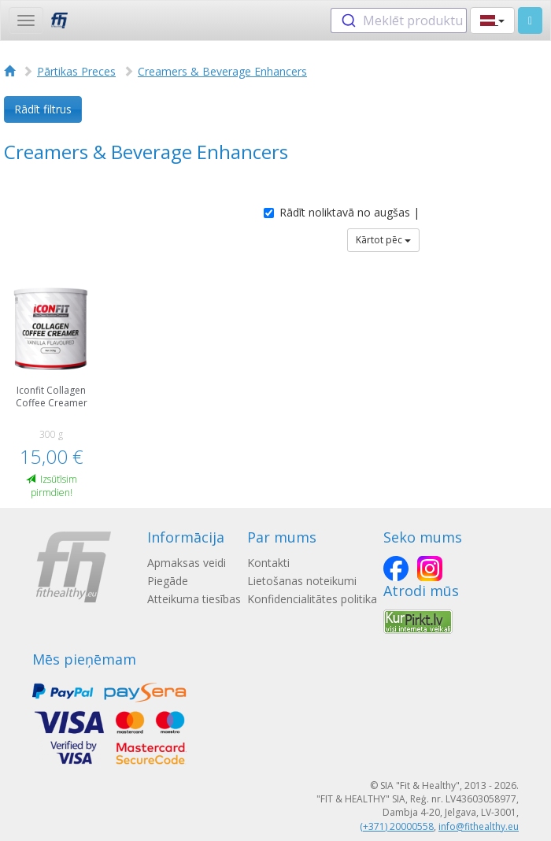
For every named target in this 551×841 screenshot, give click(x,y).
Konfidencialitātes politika (312, 598)
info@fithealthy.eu (478, 826)
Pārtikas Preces (76, 71)
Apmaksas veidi (186, 562)
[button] (492, 20)
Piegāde (167, 580)
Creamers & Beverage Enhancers (222, 71)
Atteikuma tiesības (194, 598)
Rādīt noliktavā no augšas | (342, 212)
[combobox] (399, 20)
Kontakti (268, 562)
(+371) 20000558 (397, 826)
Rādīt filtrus (43, 109)
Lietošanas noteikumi (302, 580)
